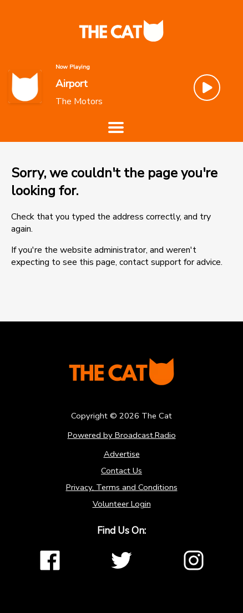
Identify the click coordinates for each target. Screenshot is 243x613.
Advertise (122, 453)
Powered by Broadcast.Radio (122, 435)
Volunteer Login (122, 503)
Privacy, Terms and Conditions (122, 487)
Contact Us (121, 470)
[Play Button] (207, 87)
